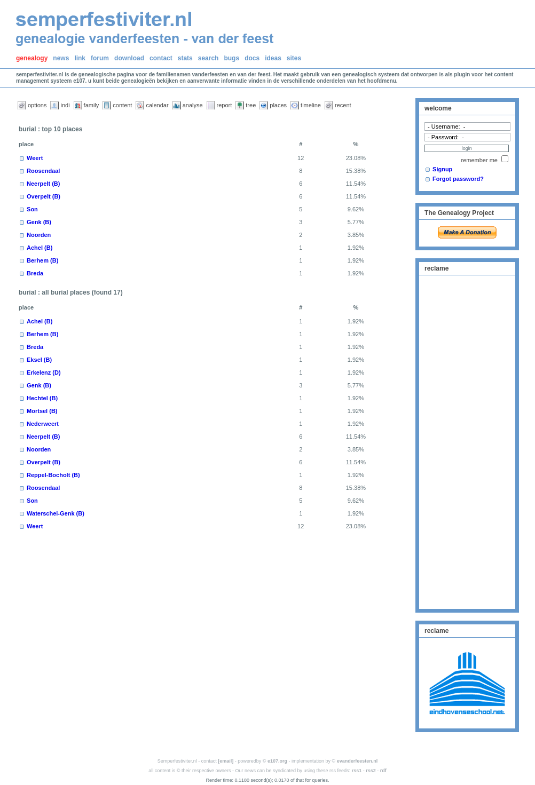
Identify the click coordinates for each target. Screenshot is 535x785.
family (91, 105)
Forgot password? (458, 179)
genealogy (32, 58)
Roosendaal (43, 171)
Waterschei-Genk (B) (55, 513)
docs (252, 58)
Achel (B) (39, 247)
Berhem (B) (42, 260)
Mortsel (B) (42, 411)
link (79, 58)
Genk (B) (39, 222)
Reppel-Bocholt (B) (53, 475)
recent (343, 105)
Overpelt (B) (43, 196)
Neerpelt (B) (43, 183)
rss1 (357, 770)
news (61, 58)
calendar (157, 105)
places (278, 105)
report (224, 105)
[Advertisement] (467, 441)
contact (161, 58)
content (122, 105)
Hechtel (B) (42, 398)
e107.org (277, 761)
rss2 (371, 770)
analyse (193, 105)
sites (294, 58)
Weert (35, 158)
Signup (442, 169)
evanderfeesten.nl (357, 761)
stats (185, 58)
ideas (273, 58)
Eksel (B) (39, 359)
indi (64, 105)
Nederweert (43, 424)
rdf (383, 770)
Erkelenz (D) (44, 372)
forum (100, 58)
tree (251, 105)
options (37, 105)
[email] (225, 761)
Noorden (39, 235)
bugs (231, 58)
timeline (311, 105)
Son (32, 209)
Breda (35, 273)
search (208, 58)
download (129, 58)
